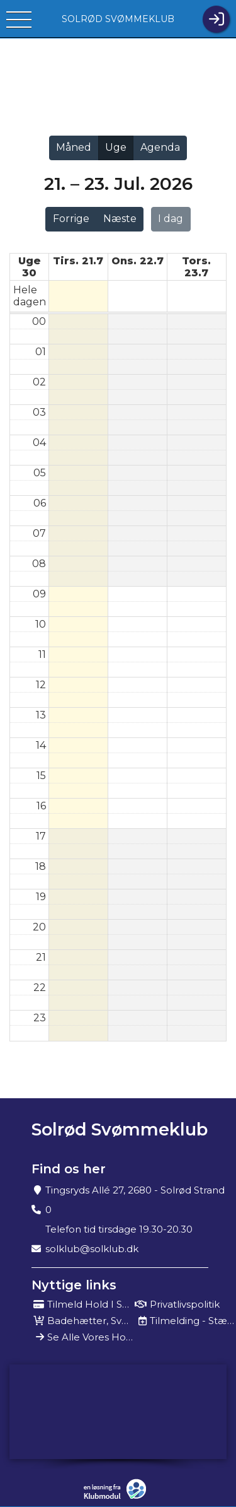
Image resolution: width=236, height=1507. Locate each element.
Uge (115, 147)
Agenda (160, 147)
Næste (120, 219)
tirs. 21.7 (78, 261)
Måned (73, 147)
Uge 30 (29, 267)
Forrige (71, 219)
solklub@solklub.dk (91, 1249)
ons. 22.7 (137, 261)
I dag (170, 219)
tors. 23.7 (196, 267)
